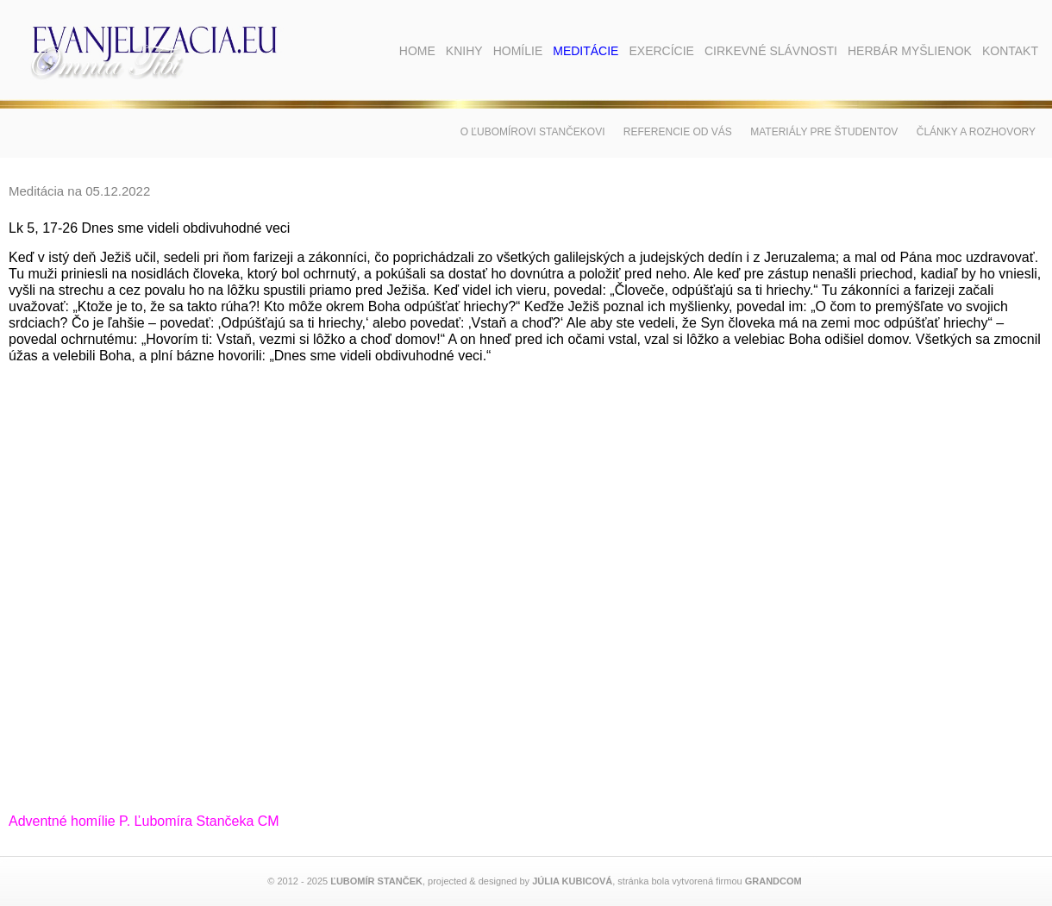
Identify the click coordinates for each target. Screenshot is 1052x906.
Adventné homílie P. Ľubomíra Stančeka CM (144, 821)
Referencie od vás (677, 132)
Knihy (464, 51)
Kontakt (1010, 51)
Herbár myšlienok (910, 51)
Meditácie (585, 51)
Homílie (518, 51)
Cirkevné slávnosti (770, 51)
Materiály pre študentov (824, 132)
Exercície (661, 51)
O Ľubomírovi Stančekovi (532, 132)
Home (417, 51)
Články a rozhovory (976, 132)
